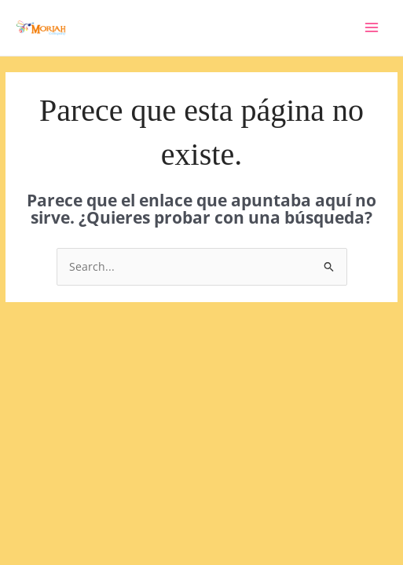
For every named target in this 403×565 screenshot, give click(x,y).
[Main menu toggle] (372, 28)
